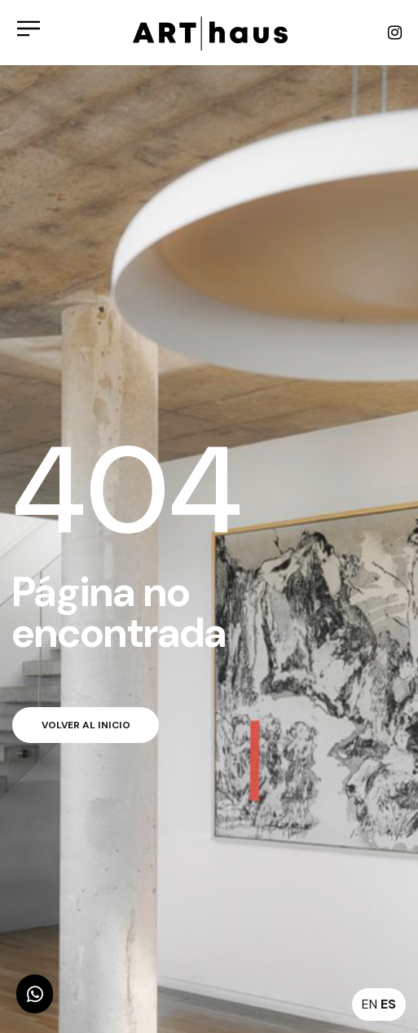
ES (388, 1004)
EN (369, 1004)
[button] (34, 993)
